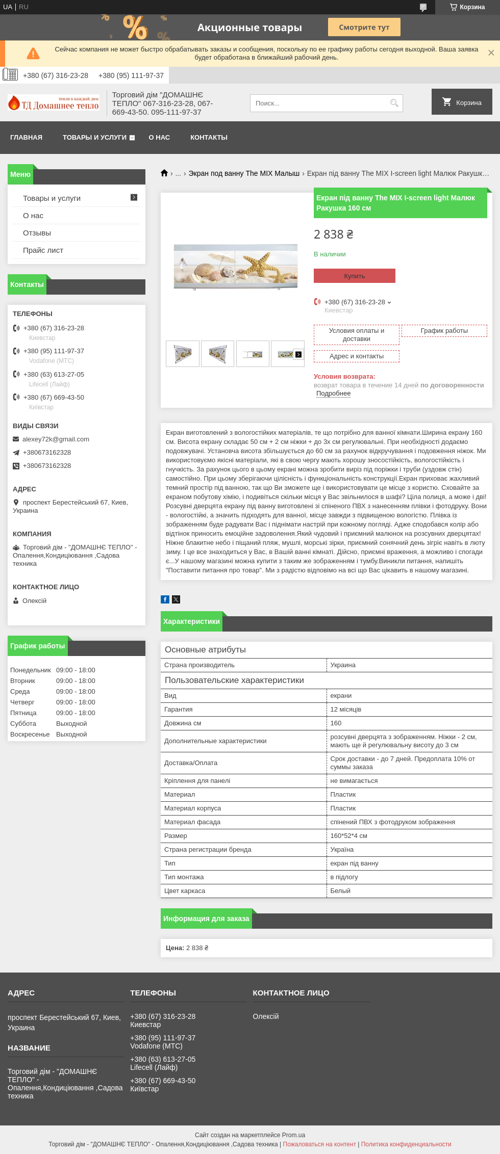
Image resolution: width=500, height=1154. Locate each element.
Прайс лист (43, 250)
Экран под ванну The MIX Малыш (244, 173)
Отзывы (37, 232)
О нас (159, 137)
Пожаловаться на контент (319, 1144)
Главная (26, 137)
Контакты (209, 137)
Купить (354, 276)
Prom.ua (293, 1135)
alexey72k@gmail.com (55, 439)
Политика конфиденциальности (406, 1144)
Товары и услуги (95, 137)
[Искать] (394, 103)
